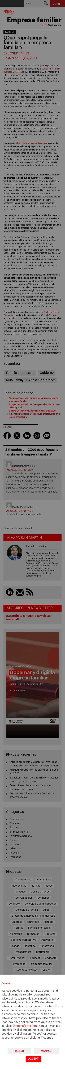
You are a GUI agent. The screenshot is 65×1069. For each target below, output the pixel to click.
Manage (46, 1051)
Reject (19, 1051)
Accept (33, 1058)
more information (25, 1025)
